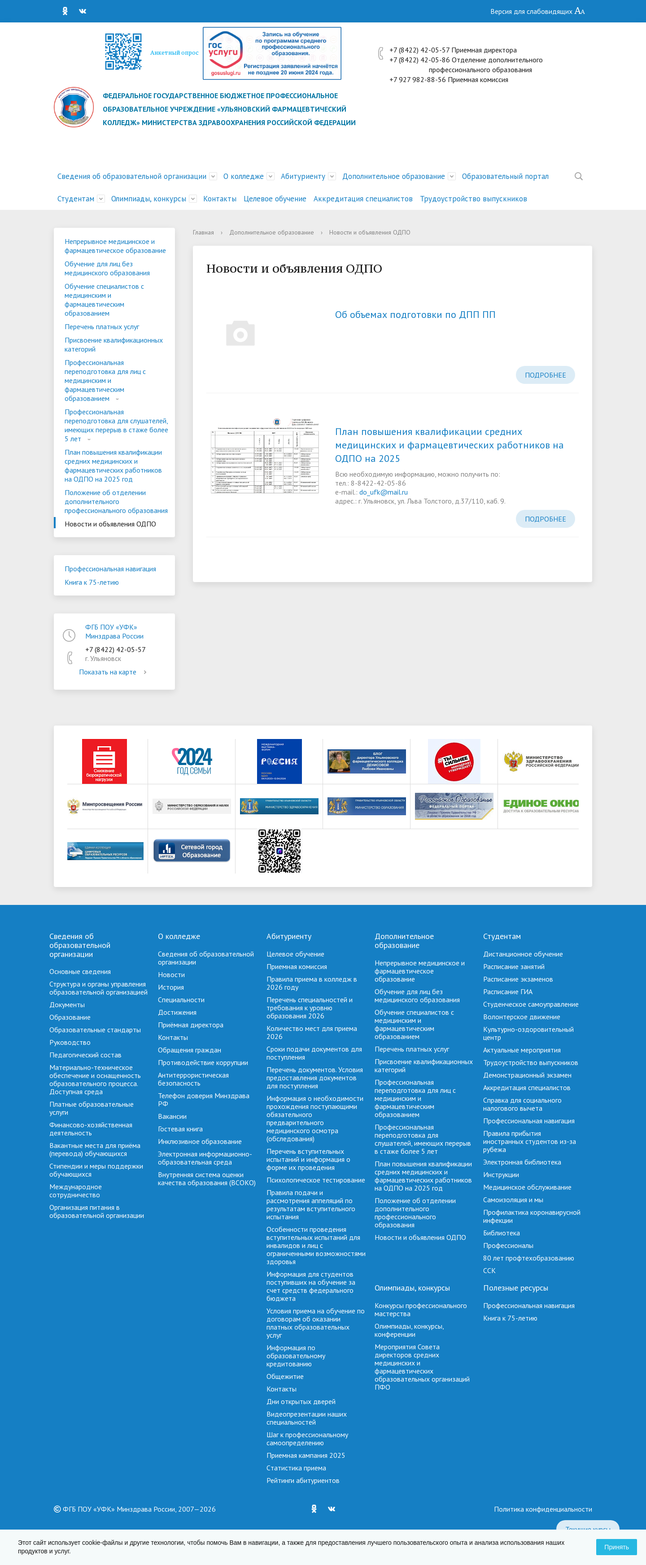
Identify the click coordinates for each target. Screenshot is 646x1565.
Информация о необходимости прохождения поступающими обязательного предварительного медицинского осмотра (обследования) (314, 1118)
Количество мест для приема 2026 (311, 1032)
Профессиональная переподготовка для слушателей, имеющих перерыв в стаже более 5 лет (116, 425)
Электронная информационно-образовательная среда (205, 1157)
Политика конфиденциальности (543, 1508)
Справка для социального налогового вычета (522, 1104)
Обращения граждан (189, 1049)
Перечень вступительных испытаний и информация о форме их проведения (308, 1159)
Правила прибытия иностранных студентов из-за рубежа (529, 1141)
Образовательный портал (505, 176)
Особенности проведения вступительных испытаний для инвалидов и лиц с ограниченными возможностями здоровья (316, 1245)
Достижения (177, 1012)
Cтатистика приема (296, 1467)
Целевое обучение (275, 199)
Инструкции (501, 1174)
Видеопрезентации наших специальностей (306, 1417)
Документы (67, 1004)
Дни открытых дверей (301, 1401)
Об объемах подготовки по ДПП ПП (415, 314)
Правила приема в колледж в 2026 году (311, 982)
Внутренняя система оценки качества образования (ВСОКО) (207, 1178)
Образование (70, 1017)
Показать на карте (114, 671)
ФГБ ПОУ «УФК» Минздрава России (114, 631)
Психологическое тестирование (315, 1179)
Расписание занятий (514, 966)
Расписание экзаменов (518, 978)
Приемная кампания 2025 (305, 1455)
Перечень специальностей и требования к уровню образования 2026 (309, 1007)
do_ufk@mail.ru (383, 491)
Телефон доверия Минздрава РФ (203, 1099)
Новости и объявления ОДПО (110, 523)
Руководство (70, 1042)
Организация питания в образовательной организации (96, 1211)
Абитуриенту (303, 176)
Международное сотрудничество (75, 1190)
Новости (171, 974)
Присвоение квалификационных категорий (114, 344)
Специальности (181, 999)
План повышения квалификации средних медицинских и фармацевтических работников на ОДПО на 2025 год (113, 465)
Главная (203, 232)
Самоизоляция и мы (513, 1199)
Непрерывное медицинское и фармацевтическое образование (115, 246)
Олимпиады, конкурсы (148, 199)
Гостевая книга (180, 1128)
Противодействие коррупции (203, 1062)
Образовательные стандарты (95, 1029)
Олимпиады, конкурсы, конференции (409, 1330)
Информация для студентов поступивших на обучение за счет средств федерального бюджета (310, 1286)
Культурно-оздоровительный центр (528, 1033)
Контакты (219, 199)
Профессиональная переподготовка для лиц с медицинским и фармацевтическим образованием (105, 380)
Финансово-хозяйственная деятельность (90, 1128)
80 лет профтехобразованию (528, 1257)
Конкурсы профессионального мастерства (421, 1309)
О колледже (243, 176)
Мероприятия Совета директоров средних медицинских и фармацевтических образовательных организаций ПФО (422, 1366)
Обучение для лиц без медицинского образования (107, 268)
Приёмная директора (190, 1024)
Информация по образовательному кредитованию (295, 1355)
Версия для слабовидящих (537, 11)
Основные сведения (80, 971)
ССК (489, 1270)
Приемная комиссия (296, 966)
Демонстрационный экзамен (527, 1074)
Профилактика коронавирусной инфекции (532, 1216)
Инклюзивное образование (200, 1141)
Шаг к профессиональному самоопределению (307, 1438)
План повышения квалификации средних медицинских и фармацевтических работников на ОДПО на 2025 (449, 445)
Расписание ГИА (508, 991)
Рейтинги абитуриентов (303, 1480)
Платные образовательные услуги (91, 1108)
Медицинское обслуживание (527, 1186)
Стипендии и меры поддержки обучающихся (96, 1169)
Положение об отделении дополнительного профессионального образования (116, 501)
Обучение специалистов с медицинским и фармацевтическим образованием (104, 299)
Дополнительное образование (393, 176)
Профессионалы (508, 1245)
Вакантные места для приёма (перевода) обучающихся (94, 1149)
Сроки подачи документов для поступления (314, 1052)
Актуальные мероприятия (522, 1049)
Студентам (75, 199)
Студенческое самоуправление (531, 1004)
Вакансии (172, 1116)
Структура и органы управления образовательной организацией (98, 987)
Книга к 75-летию (92, 582)
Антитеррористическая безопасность (193, 1078)
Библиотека (501, 1232)
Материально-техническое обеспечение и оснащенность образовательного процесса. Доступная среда (95, 1079)
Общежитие (285, 1376)
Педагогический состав (85, 1054)
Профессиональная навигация (110, 568)
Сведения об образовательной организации (131, 176)
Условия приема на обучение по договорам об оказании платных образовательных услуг (315, 1322)
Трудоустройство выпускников (473, 199)
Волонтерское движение (521, 1016)
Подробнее (545, 374)
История (171, 986)
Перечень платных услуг (102, 326)
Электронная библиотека (522, 1161)
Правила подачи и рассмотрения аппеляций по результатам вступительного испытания (310, 1204)
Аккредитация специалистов (363, 199)
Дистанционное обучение (523, 953)
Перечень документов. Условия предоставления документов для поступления (314, 1077)
